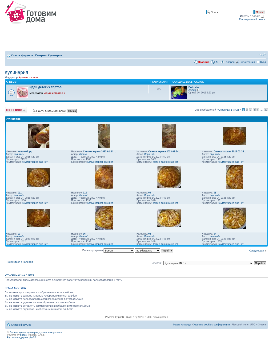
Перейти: (156, 263)
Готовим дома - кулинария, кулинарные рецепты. (36, 332)
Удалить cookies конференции (211, 324)
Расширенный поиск (252, 19)
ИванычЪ (19, 154)
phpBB (23, 335)
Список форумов (22, 55)
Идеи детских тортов (45, 87)
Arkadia (193, 90)
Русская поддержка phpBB (21, 337)
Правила (203, 62)
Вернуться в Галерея (20, 261)
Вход (263, 62)
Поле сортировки (108, 250)
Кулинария (55, 55)
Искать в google (252, 15)
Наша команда (182, 324)
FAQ (217, 62)
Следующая (256, 250)
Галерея (40, 55)
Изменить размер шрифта (262, 54)
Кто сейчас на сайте (19, 275)
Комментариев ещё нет (35, 162)
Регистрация (247, 62)
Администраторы (28, 77)
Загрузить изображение (16, 110)
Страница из (228, 109)
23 (266, 109)
